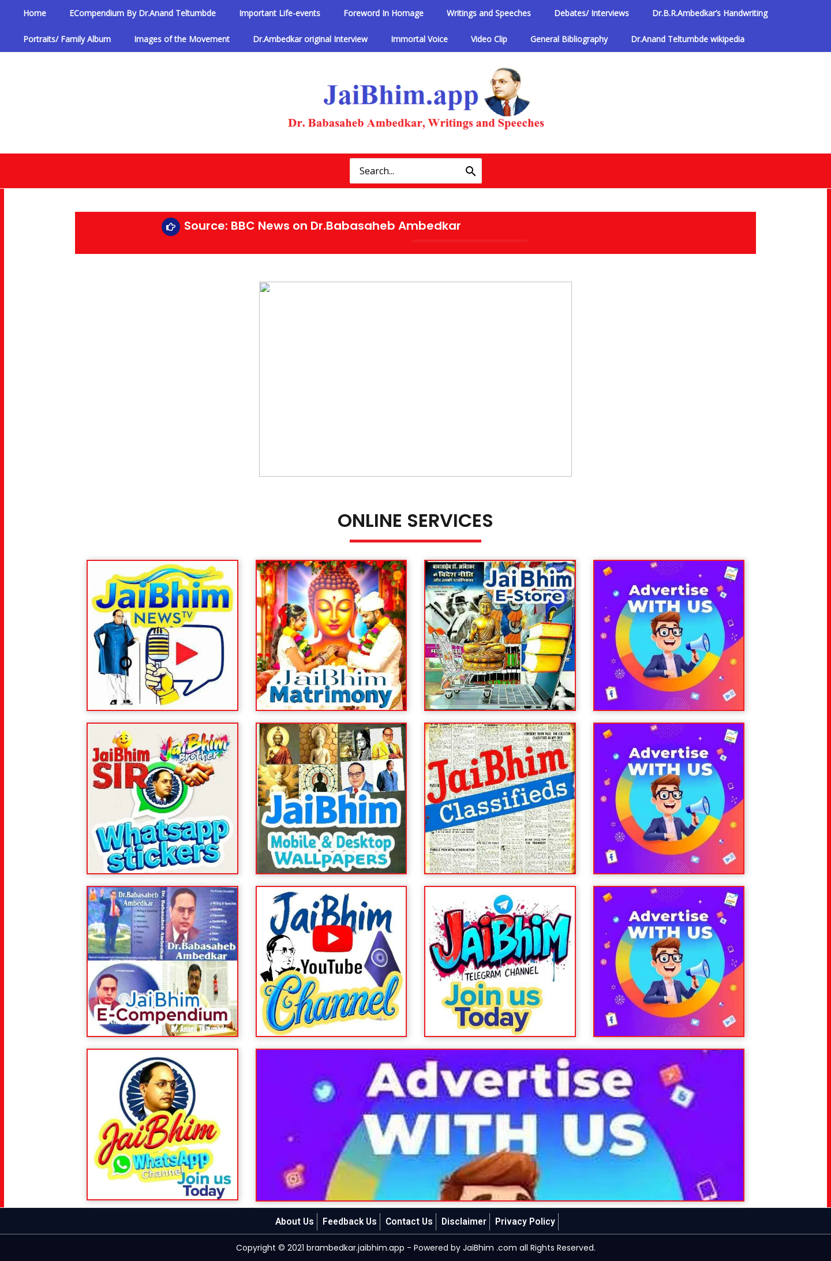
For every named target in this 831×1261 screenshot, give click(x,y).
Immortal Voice (385, 38)
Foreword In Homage (349, 13)
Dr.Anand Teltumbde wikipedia (625, 38)
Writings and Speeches (445, 13)
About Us (292, 1221)
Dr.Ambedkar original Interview (286, 38)
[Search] (471, 170)
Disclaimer (466, 1221)
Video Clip (446, 38)
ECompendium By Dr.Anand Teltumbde (128, 13)
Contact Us (410, 1221)
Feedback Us (349, 1221)
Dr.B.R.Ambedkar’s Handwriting (647, 13)
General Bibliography (516, 38)
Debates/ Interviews (538, 13)
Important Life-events (255, 13)
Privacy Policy (528, 1221)
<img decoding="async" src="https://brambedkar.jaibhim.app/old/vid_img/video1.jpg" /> (415, 375)
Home (29, 13)
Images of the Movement (167, 38)
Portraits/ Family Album (62, 38)
